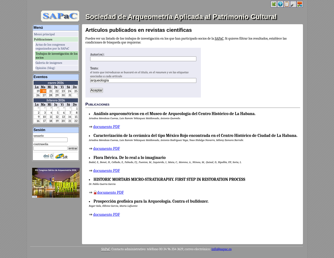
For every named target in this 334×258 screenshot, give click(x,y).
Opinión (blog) (45, 68)
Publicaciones (43, 39)
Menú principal (44, 34)
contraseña (40, 144)
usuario (38, 136)
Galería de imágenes (49, 63)
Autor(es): (97, 54)
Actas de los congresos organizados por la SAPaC (52, 46)
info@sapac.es (221, 249)
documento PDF (106, 126)
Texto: (94, 68)
